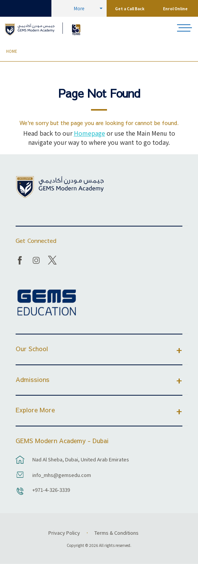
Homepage (89, 133)
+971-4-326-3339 (51, 489)
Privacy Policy (64, 532)
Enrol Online (175, 8)
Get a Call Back (129, 8)
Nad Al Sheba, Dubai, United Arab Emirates (80, 459)
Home (11, 51)
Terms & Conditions (116, 532)
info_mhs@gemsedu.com (61, 474)
